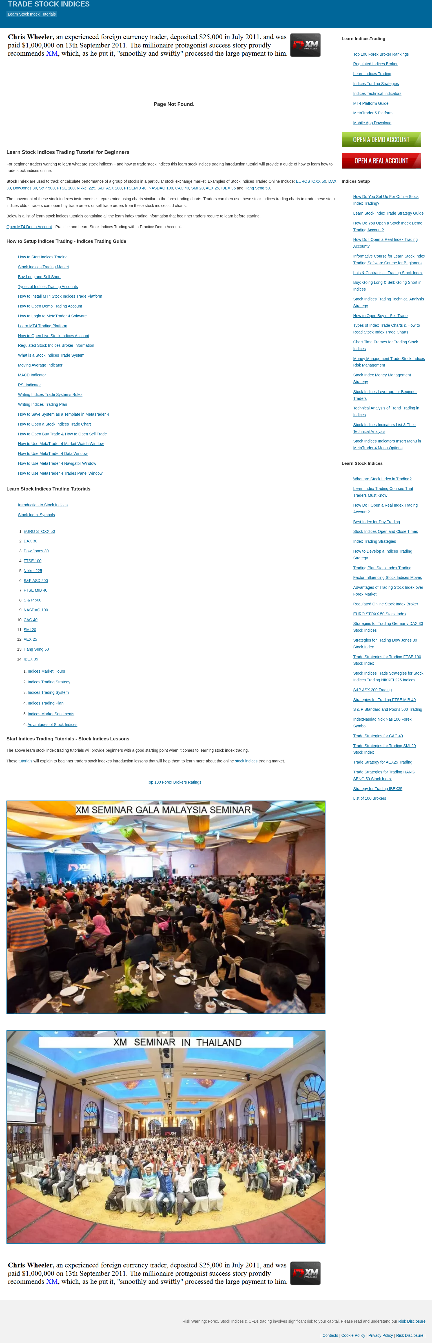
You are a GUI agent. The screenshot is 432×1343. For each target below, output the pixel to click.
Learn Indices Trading (372, 73)
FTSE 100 (66, 188)
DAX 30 (30, 541)
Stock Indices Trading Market (43, 267)
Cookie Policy (353, 1335)
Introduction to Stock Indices (43, 505)
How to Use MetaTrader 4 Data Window (53, 453)
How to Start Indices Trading (43, 257)
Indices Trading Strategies (376, 83)
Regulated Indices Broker (375, 64)
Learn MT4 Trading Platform (42, 326)
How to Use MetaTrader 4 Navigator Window (57, 463)
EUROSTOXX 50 (311, 181)
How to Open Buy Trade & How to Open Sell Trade (62, 434)
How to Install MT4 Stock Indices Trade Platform (60, 296)
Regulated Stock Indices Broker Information (56, 345)
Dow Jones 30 (36, 551)
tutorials (25, 761)
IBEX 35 (228, 188)
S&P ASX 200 (110, 188)
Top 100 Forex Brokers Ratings (174, 782)
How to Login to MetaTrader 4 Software (52, 316)
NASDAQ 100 (161, 188)
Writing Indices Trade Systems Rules (50, 394)
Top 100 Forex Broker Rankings (381, 54)
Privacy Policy (380, 1335)
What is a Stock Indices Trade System (51, 355)
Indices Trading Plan (46, 703)
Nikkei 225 (86, 188)
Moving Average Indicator (40, 365)
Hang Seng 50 (257, 188)
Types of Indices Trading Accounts (48, 286)
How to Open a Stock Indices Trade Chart (54, 424)
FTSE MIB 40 (35, 590)
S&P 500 (47, 188)
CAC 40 (182, 188)
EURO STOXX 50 (39, 531)
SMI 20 (197, 188)
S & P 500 (32, 600)
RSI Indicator (29, 385)
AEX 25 (212, 188)
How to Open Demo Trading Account (50, 306)
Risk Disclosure (412, 1321)
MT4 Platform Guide (371, 103)
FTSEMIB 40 (135, 188)
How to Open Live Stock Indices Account (53, 335)
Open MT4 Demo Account (29, 226)
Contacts (330, 1335)
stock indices (246, 761)
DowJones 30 (25, 188)
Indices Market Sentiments (51, 714)
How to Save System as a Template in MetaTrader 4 (63, 414)
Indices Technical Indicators (377, 93)
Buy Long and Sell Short (39, 276)
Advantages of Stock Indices (52, 724)
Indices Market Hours (46, 671)
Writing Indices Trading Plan (42, 404)
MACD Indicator (32, 375)
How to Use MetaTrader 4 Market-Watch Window (61, 443)
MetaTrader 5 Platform (373, 113)
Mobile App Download (372, 123)
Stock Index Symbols (36, 515)
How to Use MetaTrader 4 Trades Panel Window (60, 473)
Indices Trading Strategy (49, 682)
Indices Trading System (48, 692)
